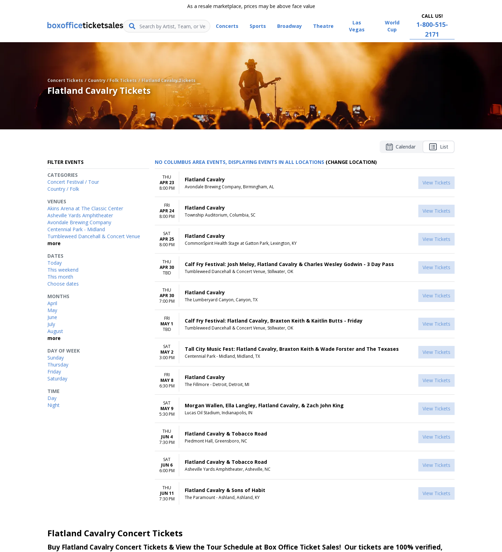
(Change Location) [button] (351, 162)
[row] (305, 183)
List (438, 147)
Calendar (401, 146)
